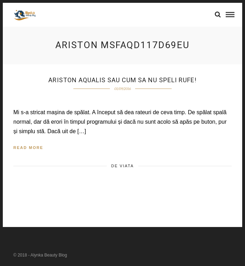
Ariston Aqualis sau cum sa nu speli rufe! (122, 80)
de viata (122, 166)
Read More (28, 147)
